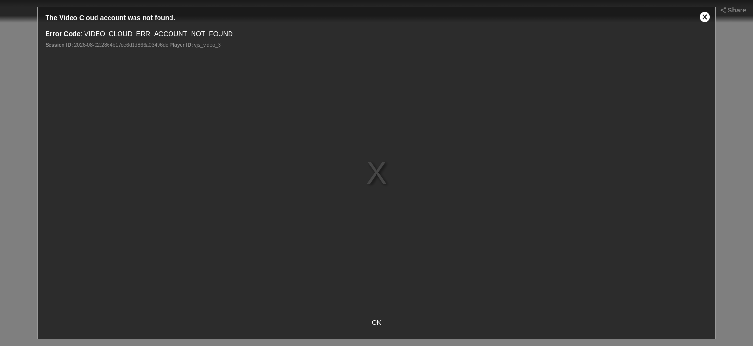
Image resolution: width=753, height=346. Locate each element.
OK (376, 322)
